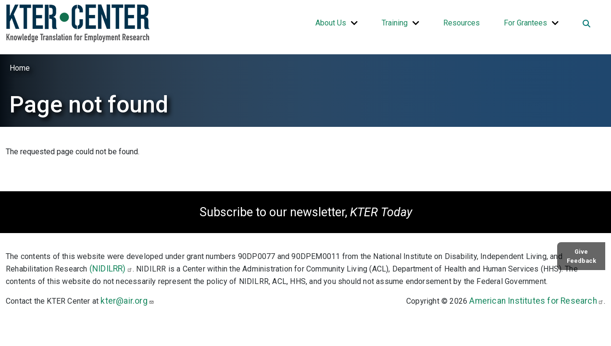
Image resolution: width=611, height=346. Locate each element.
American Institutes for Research (536, 301)
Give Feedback (581, 256)
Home (20, 68)
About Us (330, 22)
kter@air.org (127, 301)
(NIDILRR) (111, 268)
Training (395, 22)
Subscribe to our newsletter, (306, 212)
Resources (461, 22)
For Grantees (525, 22)
